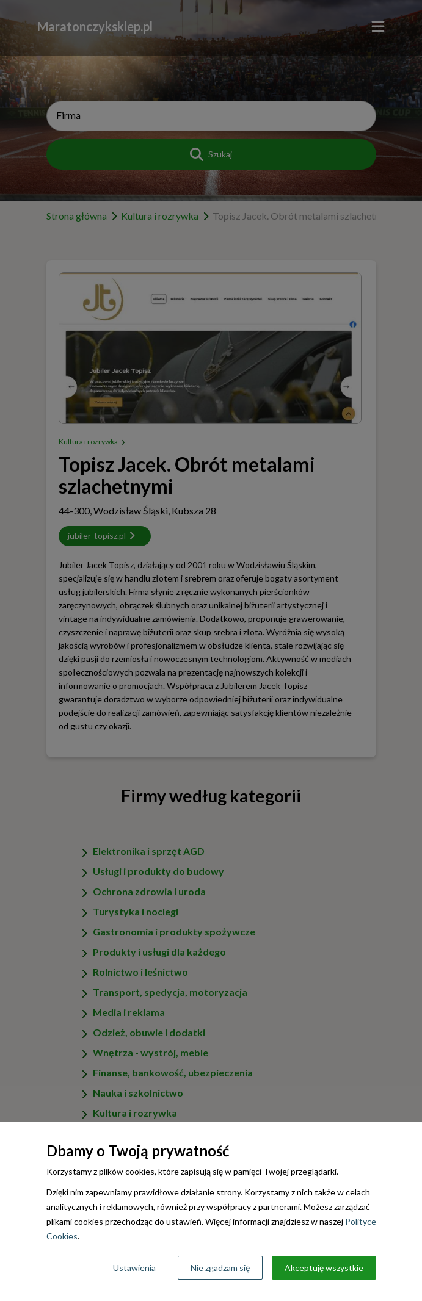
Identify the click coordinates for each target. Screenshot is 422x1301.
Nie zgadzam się (220, 1268)
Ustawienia (134, 1268)
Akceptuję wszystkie (324, 1268)
